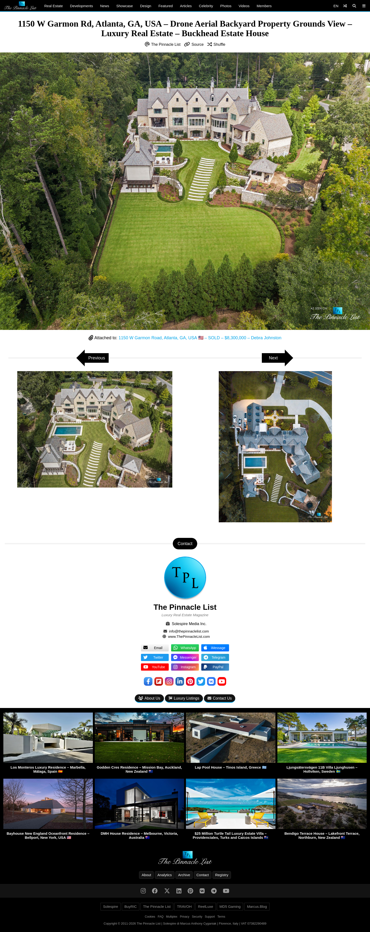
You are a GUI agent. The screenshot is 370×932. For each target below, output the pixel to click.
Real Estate (53, 6)
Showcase (124, 6)
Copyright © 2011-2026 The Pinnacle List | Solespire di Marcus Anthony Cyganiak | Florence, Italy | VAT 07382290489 (185, 923)
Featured (165, 6)
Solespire (110, 906)
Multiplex (171, 916)
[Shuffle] (345, 6)
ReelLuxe (205, 906)
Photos (225, 6)
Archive (184, 875)
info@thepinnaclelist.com (189, 631)
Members (264, 6)
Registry (221, 875)
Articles (186, 6)
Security (197, 916)
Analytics (164, 875)
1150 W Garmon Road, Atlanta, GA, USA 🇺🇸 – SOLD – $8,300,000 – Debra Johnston (199, 337)
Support (210, 916)
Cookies (150, 916)
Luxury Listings (183, 698)
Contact (202, 875)
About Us (149, 698)
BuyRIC (130, 906)
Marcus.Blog (257, 906)
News (104, 6)
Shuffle (219, 44)
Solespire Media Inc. (189, 624)
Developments (81, 6)
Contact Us (219, 698)
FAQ (160, 916)
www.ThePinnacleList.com (189, 636)
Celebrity (206, 6)
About (146, 875)
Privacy (184, 916)
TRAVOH (184, 906)
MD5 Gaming (230, 906)
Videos (244, 6)
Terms (221, 916)
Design (145, 6)
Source (197, 44)
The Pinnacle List (166, 44)
